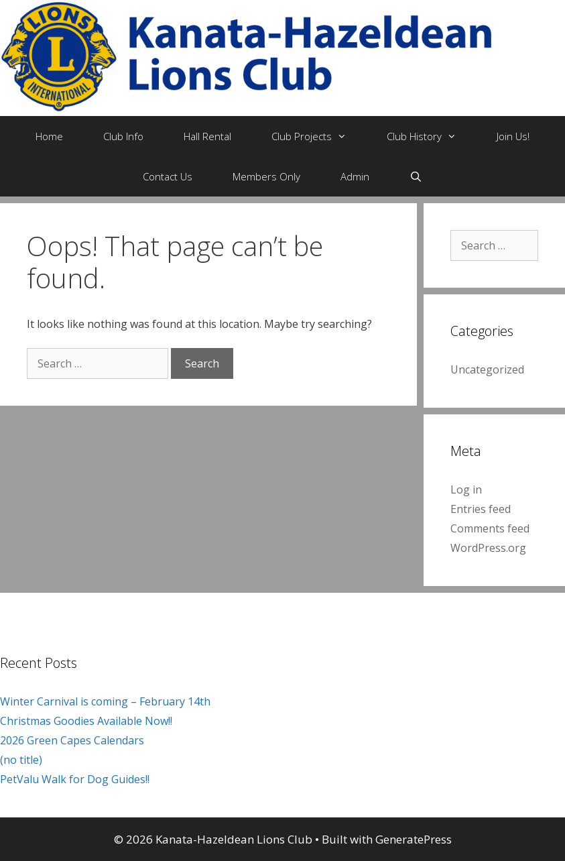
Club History (432, 136)
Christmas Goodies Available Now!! (86, 720)
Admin (354, 176)
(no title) (21, 759)
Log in (466, 489)
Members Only (266, 176)
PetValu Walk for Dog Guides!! (74, 779)
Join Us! (513, 136)
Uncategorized (487, 369)
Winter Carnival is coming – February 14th (105, 701)
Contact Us (167, 176)
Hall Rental (207, 136)
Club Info (123, 136)
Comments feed (489, 528)
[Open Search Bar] (415, 176)
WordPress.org (488, 547)
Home (49, 136)
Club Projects (319, 136)
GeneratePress (413, 839)
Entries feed (480, 509)
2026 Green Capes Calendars (72, 740)
